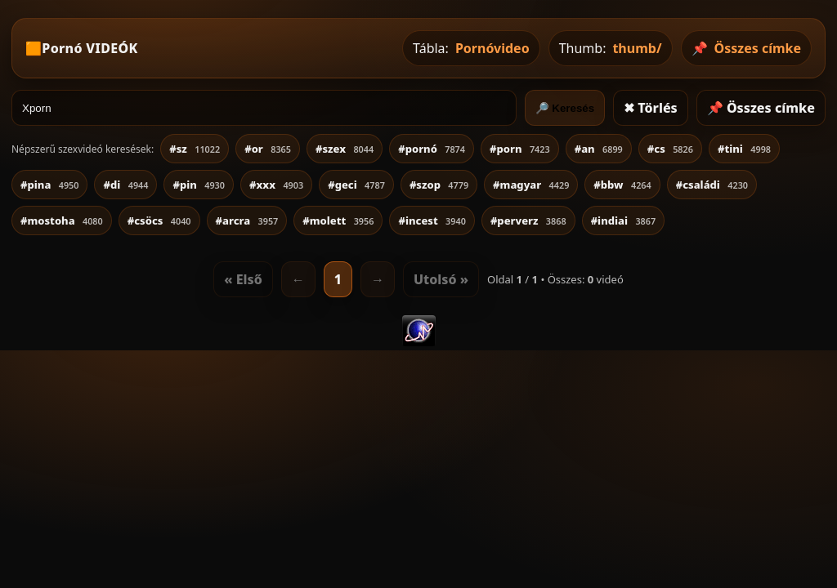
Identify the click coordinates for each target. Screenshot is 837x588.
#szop (439, 184)
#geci (356, 184)
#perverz (528, 220)
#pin (198, 184)
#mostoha (61, 220)
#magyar (531, 184)
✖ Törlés (651, 108)
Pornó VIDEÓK (89, 48)
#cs (670, 148)
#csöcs (159, 220)
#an (599, 148)
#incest (431, 220)
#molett (338, 220)
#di (125, 184)
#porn (520, 148)
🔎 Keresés (565, 108)
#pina (49, 184)
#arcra (247, 220)
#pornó (431, 148)
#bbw (622, 184)
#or (267, 148)
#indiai (623, 220)
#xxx (276, 184)
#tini (744, 148)
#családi (712, 184)
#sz (194, 148)
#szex (345, 148)
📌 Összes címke (761, 108)
